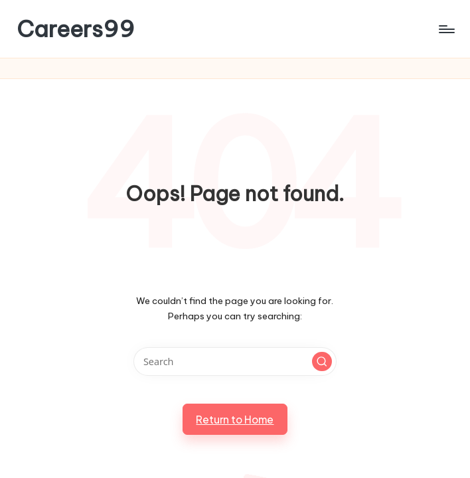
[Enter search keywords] (234, 361)
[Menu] (446, 29)
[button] (322, 362)
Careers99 (76, 29)
